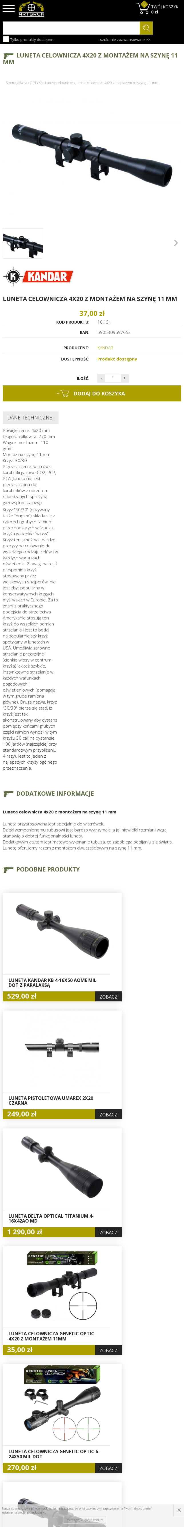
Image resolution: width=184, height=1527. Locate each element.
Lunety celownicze (59, 82)
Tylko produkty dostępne (28, 39)
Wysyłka (56, 1429)
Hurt (83, 1416)
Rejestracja (90, 1429)
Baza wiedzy (60, 1416)
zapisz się (162, 1437)
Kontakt (56, 1455)
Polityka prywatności (91, 1445)
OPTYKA (36, 82)
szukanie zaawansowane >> (125, 39)
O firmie (57, 1409)
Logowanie (89, 1423)
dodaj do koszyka (91, 393)
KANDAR (105, 347)
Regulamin (59, 1436)
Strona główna (16, 82)
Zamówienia (91, 1436)
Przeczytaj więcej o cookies (84, 1520)
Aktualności (60, 1422)
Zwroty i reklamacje (59, 1445)
